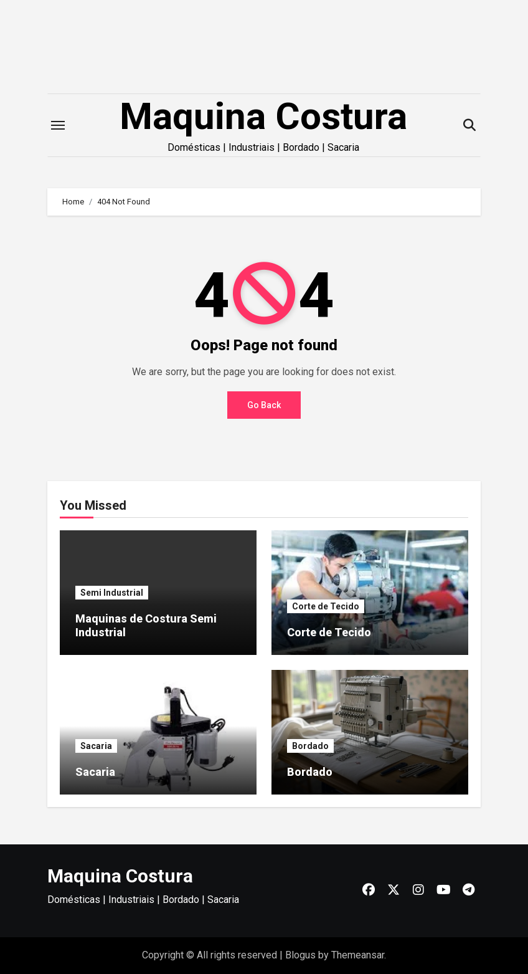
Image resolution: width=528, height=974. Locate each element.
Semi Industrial (111, 593)
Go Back (264, 405)
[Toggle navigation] (58, 125)
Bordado (310, 746)
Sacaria (96, 746)
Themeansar (357, 955)
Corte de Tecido (325, 606)
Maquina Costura (263, 116)
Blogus (300, 955)
